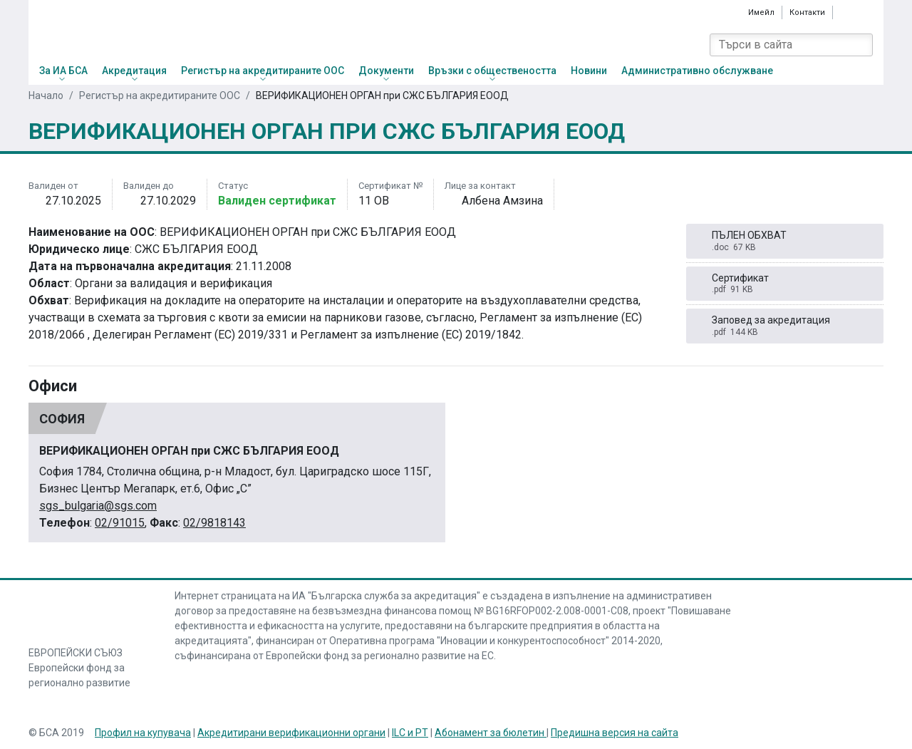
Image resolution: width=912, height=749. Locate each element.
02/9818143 (214, 523)
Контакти (807, 12)
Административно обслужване (697, 70)
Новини (589, 70)
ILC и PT (410, 732)
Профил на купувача (143, 732)
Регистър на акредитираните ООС (262, 70)
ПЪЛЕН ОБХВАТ (785, 241)
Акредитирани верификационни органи (291, 732)
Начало (45, 95)
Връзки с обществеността (492, 70)
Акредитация (134, 70)
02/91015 (120, 523)
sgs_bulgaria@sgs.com (98, 505)
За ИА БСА (63, 70)
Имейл (761, 12)
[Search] (861, 44)
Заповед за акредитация (785, 326)
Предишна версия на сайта (614, 732)
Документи (386, 70)
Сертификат (785, 284)
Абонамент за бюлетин (490, 732)
